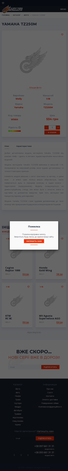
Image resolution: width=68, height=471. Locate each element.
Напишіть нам (34, 241)
